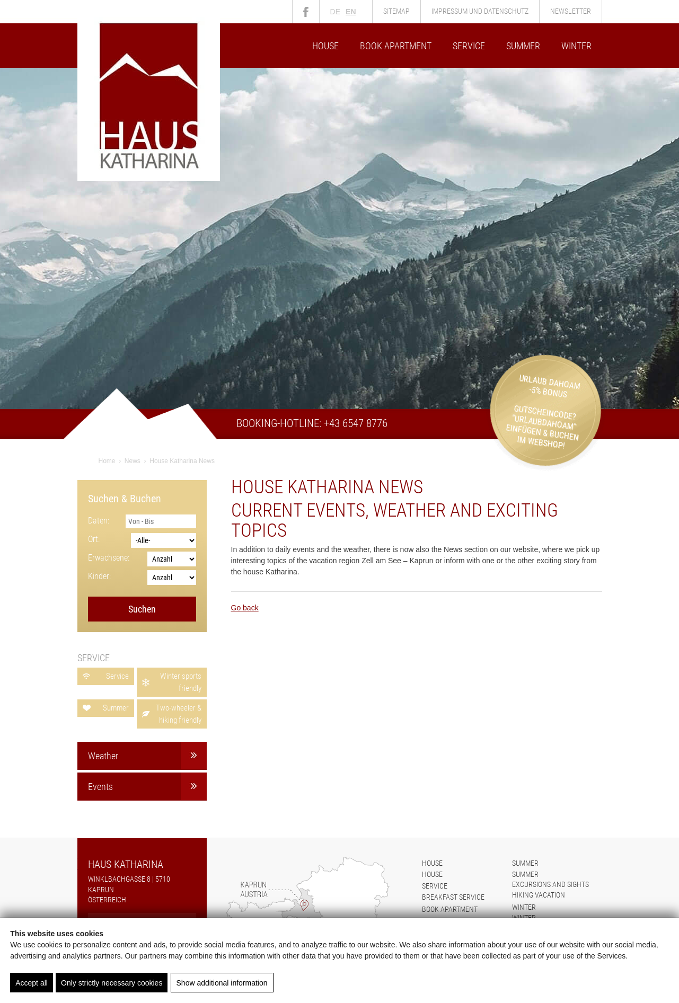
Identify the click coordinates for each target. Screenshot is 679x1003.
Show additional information (221, 983)
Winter (576, 45)
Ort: (94, 539)
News (132, 461)
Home (107, 461)
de (335, 11)
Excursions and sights (550, 884)
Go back (245, 607)
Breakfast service (453, 897)
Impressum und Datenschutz (479, 11)
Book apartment (395, 45)
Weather (103, 755)
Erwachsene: (108, 558)
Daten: (98, 521)
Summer (523, 45)
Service (469, 45)
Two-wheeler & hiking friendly (178, 714)
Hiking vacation (538, 895)
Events (100, 786)
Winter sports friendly (180, 682)
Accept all (31, 983)
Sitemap (396, 11)
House (325, 45)
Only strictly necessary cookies (111, 983)
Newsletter (570, 11)
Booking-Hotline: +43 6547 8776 (311, 423)
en (351, 11)
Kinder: (99, 576)
